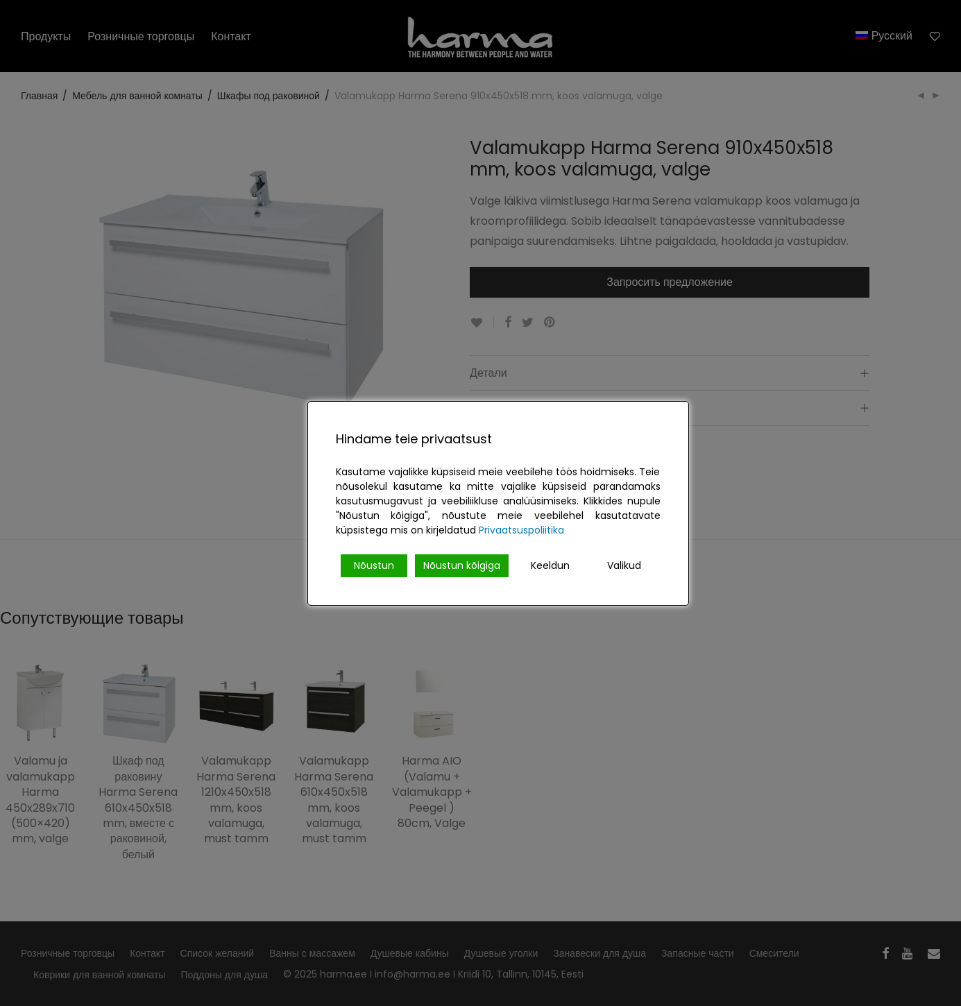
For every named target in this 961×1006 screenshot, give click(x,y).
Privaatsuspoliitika (521, 530)
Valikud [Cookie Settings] (624, 565)
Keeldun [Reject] (550, 565)
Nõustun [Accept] (374, 565)
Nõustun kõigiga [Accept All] (461, 565)
